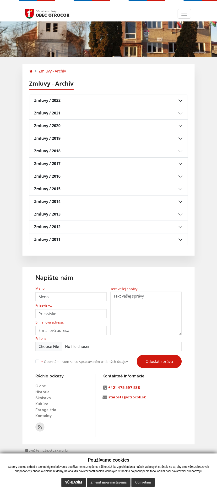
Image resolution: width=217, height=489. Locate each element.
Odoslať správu (159, 361)
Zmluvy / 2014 (47, 201)
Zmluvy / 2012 (47, 226)
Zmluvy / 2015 (47, 188)
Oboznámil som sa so (84, 361)
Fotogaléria (45, 410)
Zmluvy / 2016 (47, 176)
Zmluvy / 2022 (47, 100)
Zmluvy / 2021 (47, 113)
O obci (41, 386)
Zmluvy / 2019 (47, 138)
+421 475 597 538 (124, 388)
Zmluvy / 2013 (47, 214)
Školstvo (43, 398)
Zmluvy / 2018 (47, 151)
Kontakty (43, 416)
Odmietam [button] (143, 482)
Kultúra (41, 404)
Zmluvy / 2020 (47, 125)
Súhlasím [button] (73, 482)
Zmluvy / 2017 (47, 163)
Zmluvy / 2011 (47, 239)
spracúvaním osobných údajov (103, 361)
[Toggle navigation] (184, 14)
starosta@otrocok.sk (127, 397)
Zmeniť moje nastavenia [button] (109, 482)
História (42, 392)
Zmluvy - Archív (52, 71)
